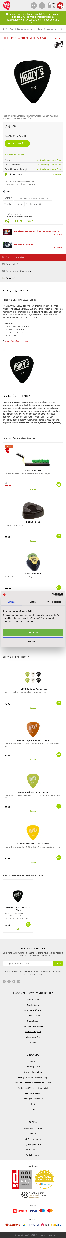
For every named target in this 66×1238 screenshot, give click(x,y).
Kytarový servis (33, 1021)
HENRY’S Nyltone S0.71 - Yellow (33, 843)
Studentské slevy (33, 1015)
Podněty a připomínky (33, 1139)
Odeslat (58, 963)
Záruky (33, 1061)
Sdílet (8, 191)
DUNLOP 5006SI (33, 573)
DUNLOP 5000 (33, 522)
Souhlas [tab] (12, 602)
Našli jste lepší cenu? (33, 1010)
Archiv (33, 1042)
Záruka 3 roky (15, 174)
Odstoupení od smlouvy (33, 1098)
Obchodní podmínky (33, 1072)
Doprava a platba (33, 999)
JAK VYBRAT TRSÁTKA (23, 244)
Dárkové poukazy (33, 1066)
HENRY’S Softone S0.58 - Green (33, 792)
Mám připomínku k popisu (16, 341)
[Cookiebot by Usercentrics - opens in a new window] (51, 594)
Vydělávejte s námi (33, 1144)
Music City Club (33, 1149)
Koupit (58, 484)
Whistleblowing (33, 1155)
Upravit (33, 641)
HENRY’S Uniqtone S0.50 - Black (18, 908)
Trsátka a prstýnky (53, 29)
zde (40, 974)
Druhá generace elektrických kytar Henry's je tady (36, 231)
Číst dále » (58, 234)
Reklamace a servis (33, 1093)
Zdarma (57, 174)
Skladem (33, 489)
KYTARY (10, 29)
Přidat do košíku (17, 143)
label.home (3, 29)
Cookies (33, 1109)
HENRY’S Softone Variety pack (33, 689)
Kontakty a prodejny (33, 1128)
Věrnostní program (33, 1031)
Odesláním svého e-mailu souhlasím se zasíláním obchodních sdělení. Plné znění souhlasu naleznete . (33, 972)
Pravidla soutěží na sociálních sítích (33, 1088)
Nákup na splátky (33, 1037)
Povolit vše (33, 632)
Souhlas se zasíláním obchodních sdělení (33, 1082)
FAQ (33, 1104)
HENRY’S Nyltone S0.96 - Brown (33, 740)
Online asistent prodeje (33, 1026)
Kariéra (33, 1134)
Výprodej (9, 446)
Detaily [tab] (33, 602)
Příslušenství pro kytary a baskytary (30, 29)
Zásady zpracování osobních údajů (33, 1077)
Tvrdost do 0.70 (33, 204)
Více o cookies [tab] (54, 602)
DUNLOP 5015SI (33, 470)
